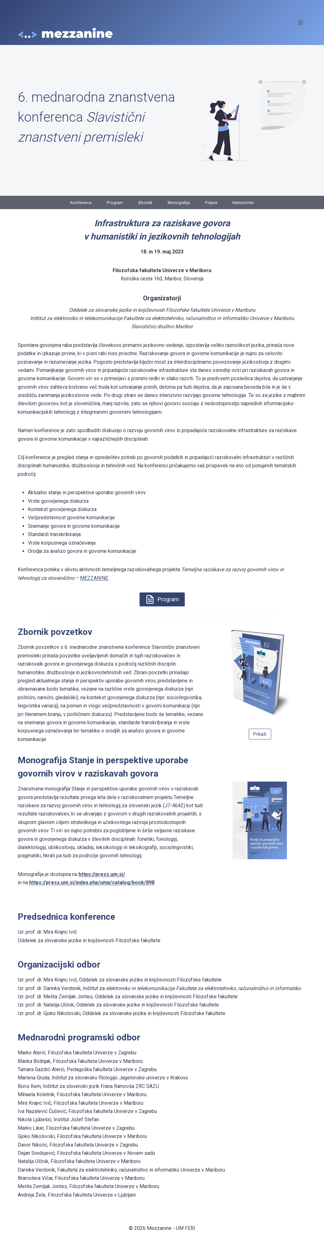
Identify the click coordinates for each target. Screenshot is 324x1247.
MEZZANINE (94, 578)
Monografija (179, 202)
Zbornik (144, 202)
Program (113, 202)
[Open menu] (300, 22)
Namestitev (247, 202)
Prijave (213, 202)
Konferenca (77, 202)
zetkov (78, 632)
